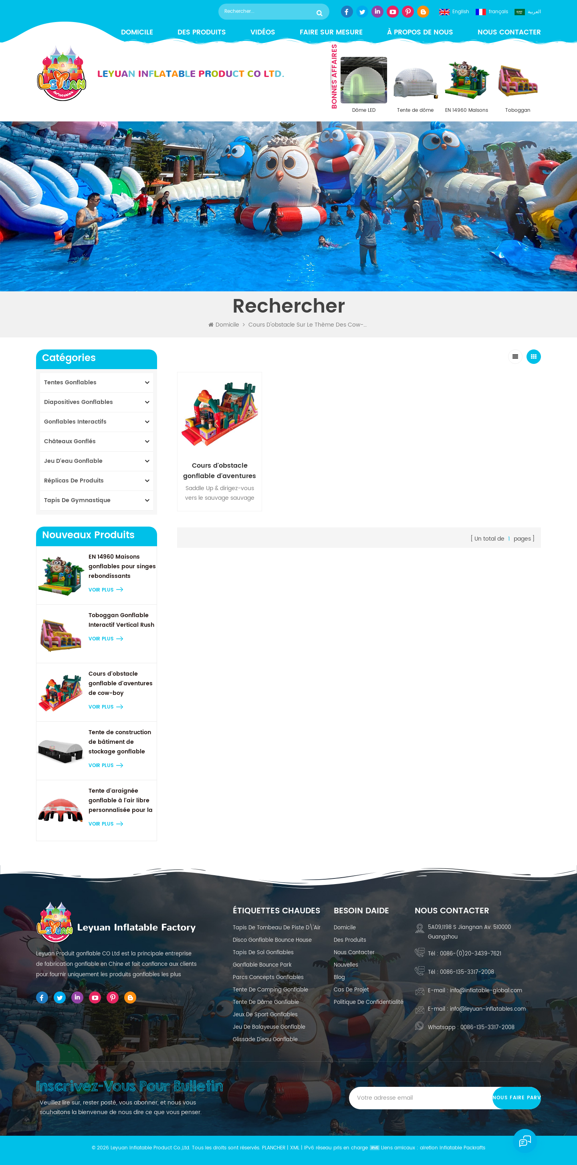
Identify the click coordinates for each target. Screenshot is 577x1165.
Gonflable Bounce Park (262, 965)
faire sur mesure (331, 32)
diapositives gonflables (78, 402)
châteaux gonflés (70, 441)
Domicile (223, 325)
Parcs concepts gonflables (268, 977)
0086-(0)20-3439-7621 (470, 954)
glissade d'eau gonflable (265, 1040)
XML (294, 1148)
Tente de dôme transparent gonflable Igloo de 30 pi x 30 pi (415, 110)
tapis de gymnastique (77, 500)
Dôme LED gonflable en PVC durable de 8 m (364, 110)
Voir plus (101, 590)
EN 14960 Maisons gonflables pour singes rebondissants (466, 110)
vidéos (262, 32)
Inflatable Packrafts (462, 1148)
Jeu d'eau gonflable (73, 461)
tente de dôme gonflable (266, 1002)
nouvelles (346, 965)
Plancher (273, 1148)
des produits (350, 940)
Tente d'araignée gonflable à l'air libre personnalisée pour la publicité (121, 800)
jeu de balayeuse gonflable (269, 1027)
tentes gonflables (70, 382)
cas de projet (351, 990)
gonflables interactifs (75, 421)
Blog (339, 977)
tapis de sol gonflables (263, 953)
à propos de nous (420, 32)
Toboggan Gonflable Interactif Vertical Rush (518, 110)
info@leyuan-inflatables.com (488, 1009)
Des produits (202, 32)
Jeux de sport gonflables (265, 1015)
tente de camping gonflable (270, 990)
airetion (429, 1148)
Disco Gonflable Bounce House (272, 940)
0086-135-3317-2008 (467, 972)
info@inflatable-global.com (486, 991)
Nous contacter (509, 32)
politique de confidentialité (368, 1002)
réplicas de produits (74, 480)
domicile (345, 928)
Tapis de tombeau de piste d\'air (277, 928)
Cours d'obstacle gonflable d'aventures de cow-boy (121, 683)
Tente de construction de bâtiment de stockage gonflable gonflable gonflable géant (120, 742)
